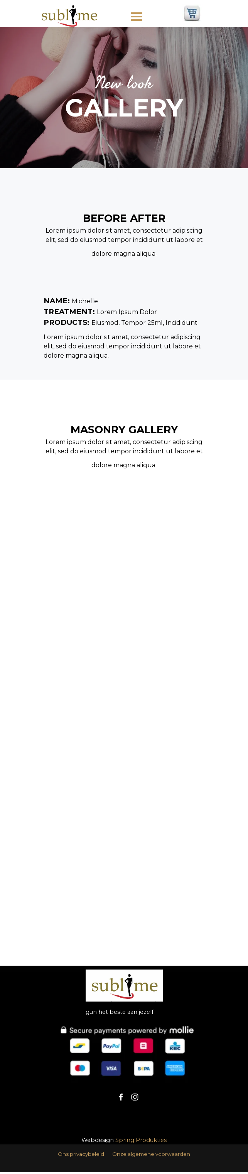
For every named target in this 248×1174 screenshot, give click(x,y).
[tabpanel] (124, 97)
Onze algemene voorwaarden (151, 1154)
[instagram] (135, 1097)
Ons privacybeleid (81, 1154)
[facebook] (121, 1097)
